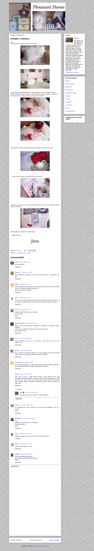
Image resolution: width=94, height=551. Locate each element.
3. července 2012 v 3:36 (28, 418)
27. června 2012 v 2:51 (25, 284)
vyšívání (28, 253)
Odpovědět (18, 267)
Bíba (16, 433)
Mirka (16, 444)
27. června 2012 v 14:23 (25, 350)
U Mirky (68, 99)
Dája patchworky (70, 111)
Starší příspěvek (54, 540)
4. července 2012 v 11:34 (24, 433)
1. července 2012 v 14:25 (26, 405)
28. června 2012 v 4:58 (27, 362)
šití (24, 253)
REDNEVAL (18, 418)
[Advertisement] (35, 522)
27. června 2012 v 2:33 (26, 272)
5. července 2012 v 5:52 (26, 454)
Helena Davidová (19, 323)
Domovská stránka (35, 540)
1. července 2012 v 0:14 (25, 374)
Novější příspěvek (16, 540)
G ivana (17, 405)
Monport (68, 81)
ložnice (16, 253)
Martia (16, 350)
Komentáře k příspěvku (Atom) (41, 546)
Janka (16, 374)
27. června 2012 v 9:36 (25, 338)
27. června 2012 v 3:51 (24, 309)
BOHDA (17, 454)
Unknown (17, 362)
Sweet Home (69, 90)
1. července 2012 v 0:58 (31, 392)
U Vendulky (69, 105)
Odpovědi (19, 389)
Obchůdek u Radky (71, 93)
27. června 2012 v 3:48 (24, 297)
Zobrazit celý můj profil (72, 72)
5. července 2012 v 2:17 (25, 444)
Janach (17, 272)
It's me (17, 338)
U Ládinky (68, 102)
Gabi (16, 262)
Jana (16, 297)
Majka (16, 284)
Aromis (68, 108)
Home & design (70, 84)
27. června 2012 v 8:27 (31, 323)
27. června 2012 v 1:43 (24, 262)
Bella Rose (69, 87)
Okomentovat (15, 466)
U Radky (68, 96)
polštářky (20, 253)
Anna (16, 309)
